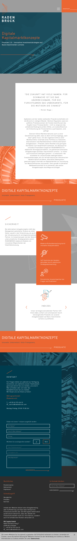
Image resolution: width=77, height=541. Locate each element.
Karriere (6, 502)
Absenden (30, 470)
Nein (46, 442)
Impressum (7, 489)
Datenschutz (8, 487)
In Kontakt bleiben (57, 481)
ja (36, 442)
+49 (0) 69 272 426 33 (16, 402)
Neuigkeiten (7, 497)
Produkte (6, 499)
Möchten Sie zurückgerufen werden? (18, 442)
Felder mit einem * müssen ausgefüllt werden (21, 422)
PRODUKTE (60, 200)
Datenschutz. (35, 538)
